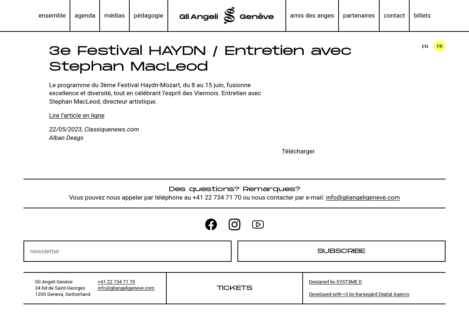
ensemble (52, 15)
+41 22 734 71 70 (116, 282)
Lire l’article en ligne (76, 115)
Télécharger (298, 151)
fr (439, 46)
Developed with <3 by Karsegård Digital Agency (359, 294)
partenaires (359, 15)
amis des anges (312, 15)
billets (422, 15)
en (425, 46)
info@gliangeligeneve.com (363, 197)
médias (114, 15)
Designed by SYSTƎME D (335, 282)
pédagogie (148, 15)
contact (394, 15)
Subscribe (341, 251)
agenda (85, 15)
